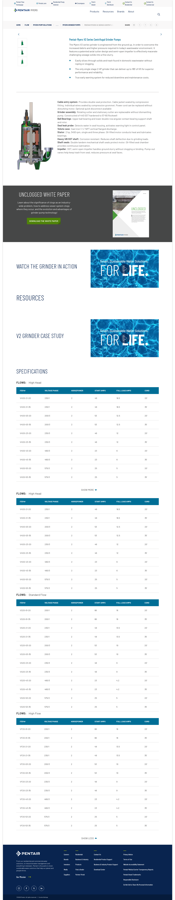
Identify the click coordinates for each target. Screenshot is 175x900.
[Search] (159, 14)
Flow (27, 25)
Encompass (81, 3)
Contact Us (97, 854)
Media (66, 869)
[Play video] (125, 269)
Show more (87, 489)
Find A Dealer (93, 3)
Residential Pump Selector (58, 3)
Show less (87, 838)
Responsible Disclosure (131, 879)
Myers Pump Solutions (42, 25)
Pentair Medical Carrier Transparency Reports (138, 869)
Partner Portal (80, 874)
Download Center (99, 869)
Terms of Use (127, 859)
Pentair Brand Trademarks (132, 874)
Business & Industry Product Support (106, 864)
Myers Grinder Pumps (71, 25)
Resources (108, 11)
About (131, 11)
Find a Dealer (79, 869)
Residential (79, 854)
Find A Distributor (110, 3)
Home (18, 25)
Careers (66, 854)
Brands (120, 11)
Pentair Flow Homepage (20, 3)
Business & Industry (81, 859)
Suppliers (67, 874)
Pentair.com (42, 3)
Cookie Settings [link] (43, 897)
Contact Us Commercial (150, 3)
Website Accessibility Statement (133, 864)
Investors (67, 864)
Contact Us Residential (128, 3)
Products (94, 11)
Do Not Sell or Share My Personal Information (138, 885)
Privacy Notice (128, 854)
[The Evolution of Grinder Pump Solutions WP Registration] (44, 221)
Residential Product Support (103, 859)
